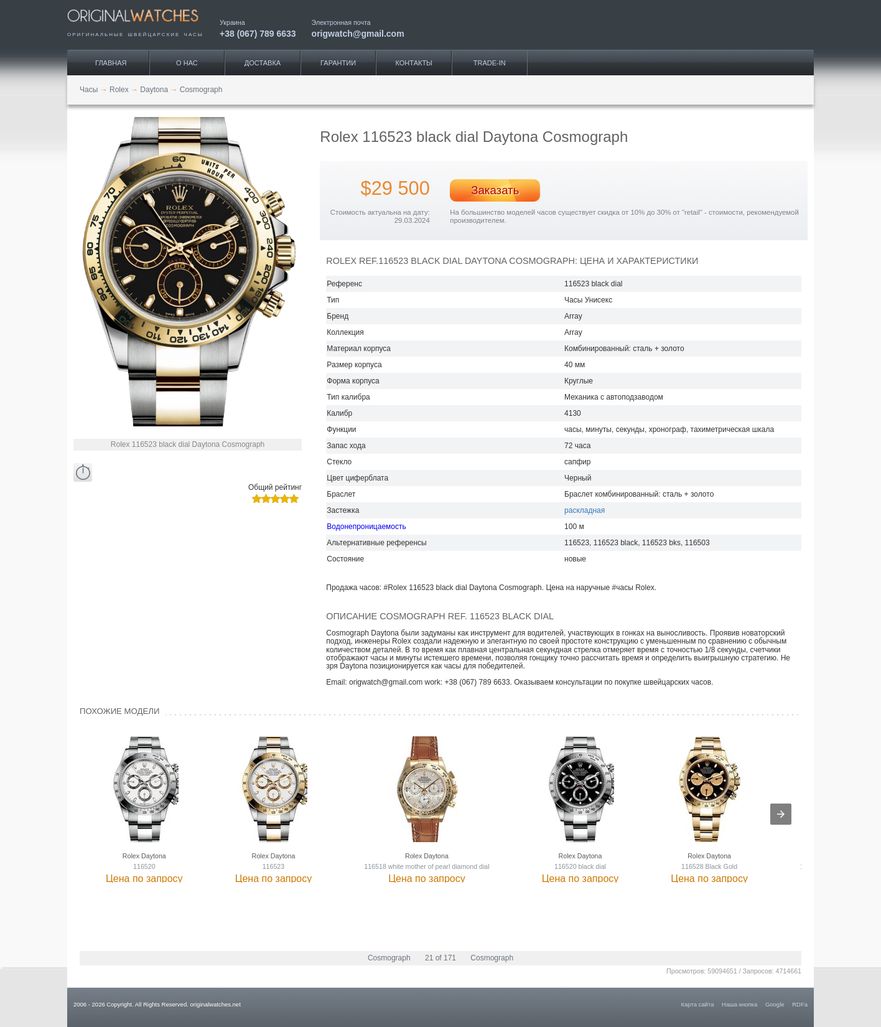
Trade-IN (489, 63)
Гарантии (338, 63)
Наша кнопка (739, 1004)
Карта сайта (697, 1004)
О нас (187, 63)
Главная (110, 63)
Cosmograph (389, 958)
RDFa (800, 1004)
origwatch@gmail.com (358, 33)
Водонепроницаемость (366, 526)
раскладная (584, 510)
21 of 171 (440, 958)
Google (775, 1004)
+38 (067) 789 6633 (258, 33)
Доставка (263, 63)
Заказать (495, 190)
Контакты (414, 63)
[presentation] (780, 814)
